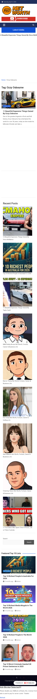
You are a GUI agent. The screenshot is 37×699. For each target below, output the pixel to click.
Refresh (2, 697)
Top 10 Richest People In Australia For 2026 (17, 273)
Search (5, 539)
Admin (18, 581)
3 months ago (8, 581)
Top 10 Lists (6, 571)
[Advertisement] (18, 57)
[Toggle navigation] (4, 25)
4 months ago (8, 669)
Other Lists (6, 106)
